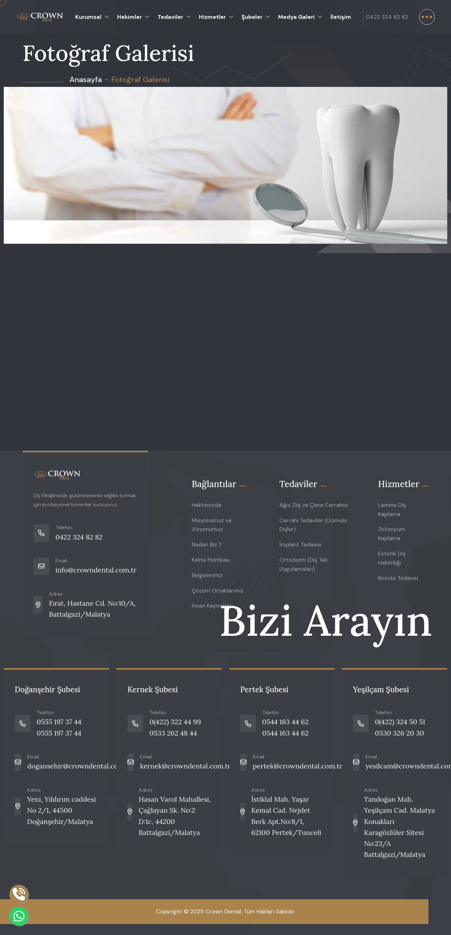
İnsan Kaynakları (212, 605)
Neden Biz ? (207, 544)
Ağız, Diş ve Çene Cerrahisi (313, 505)
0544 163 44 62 (285, 721)
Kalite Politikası (211, 560)
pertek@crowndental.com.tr (297, 766)
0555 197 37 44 (59, 721)
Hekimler (129, 17)
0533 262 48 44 (173, 733)
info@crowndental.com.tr (96, 570)
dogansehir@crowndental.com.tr (79, 766)
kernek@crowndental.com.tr (185, 766)
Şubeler (251, 17)
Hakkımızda (206, 505)
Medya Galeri (296, 17)
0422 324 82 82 (387, 17)
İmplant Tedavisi (300, 544)
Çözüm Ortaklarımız (218, 590)
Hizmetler (212, 17)
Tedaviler (170, 17)
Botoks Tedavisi (398, 578)
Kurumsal (88, 17)
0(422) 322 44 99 (175, 721)
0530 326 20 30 (399, 733)
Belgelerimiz (207, 575)
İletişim (340, 17)
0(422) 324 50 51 (400, 721)
